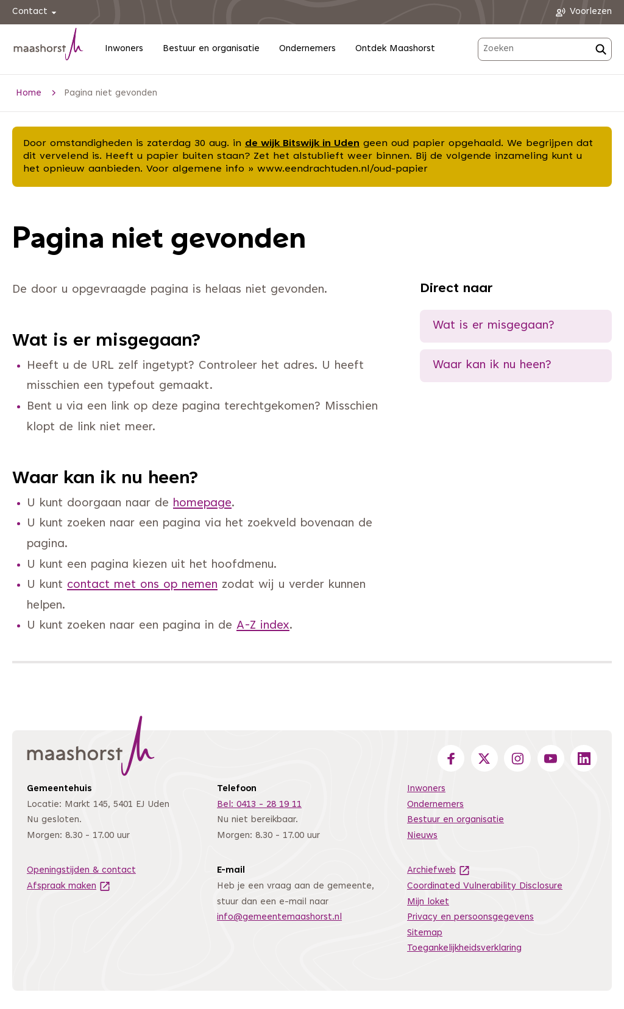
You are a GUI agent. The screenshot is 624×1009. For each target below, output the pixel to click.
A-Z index (262, 626)
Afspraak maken (69, 886)
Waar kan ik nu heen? (492, 365)
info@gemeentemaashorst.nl (279, 917)
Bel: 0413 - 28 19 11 (259, 804)
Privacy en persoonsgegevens (470, 917)
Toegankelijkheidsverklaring (464, 948)
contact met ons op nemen (142, 585)
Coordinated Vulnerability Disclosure (484, 886)
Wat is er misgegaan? (494, 326)
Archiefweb (438, 870)
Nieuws (422, 835)
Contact (36, 12)
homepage (202, 503)
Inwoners (124, 49)
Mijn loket (428, 902)
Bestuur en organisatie (211, 49)
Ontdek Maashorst (395, 49)
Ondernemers (307, 49)
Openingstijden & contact (81, 870)
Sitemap (424, 933)
